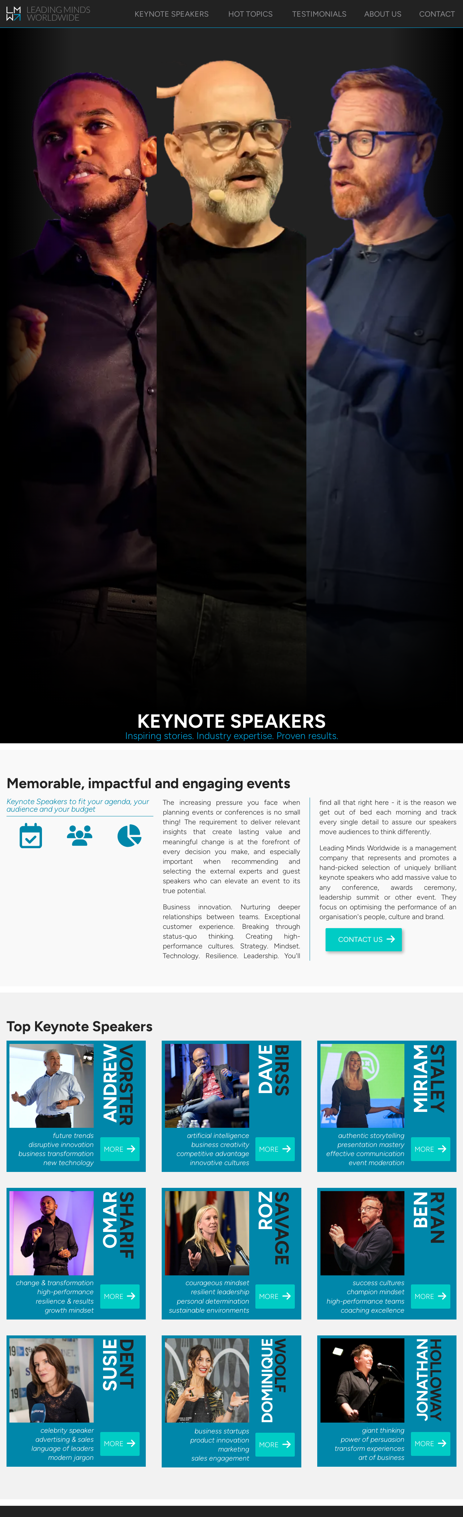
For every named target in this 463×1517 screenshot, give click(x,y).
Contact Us (366, 939)
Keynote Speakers (173, 13)
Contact (437, 13)
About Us (383, 13)
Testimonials (319, 13)
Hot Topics (251, 13)
